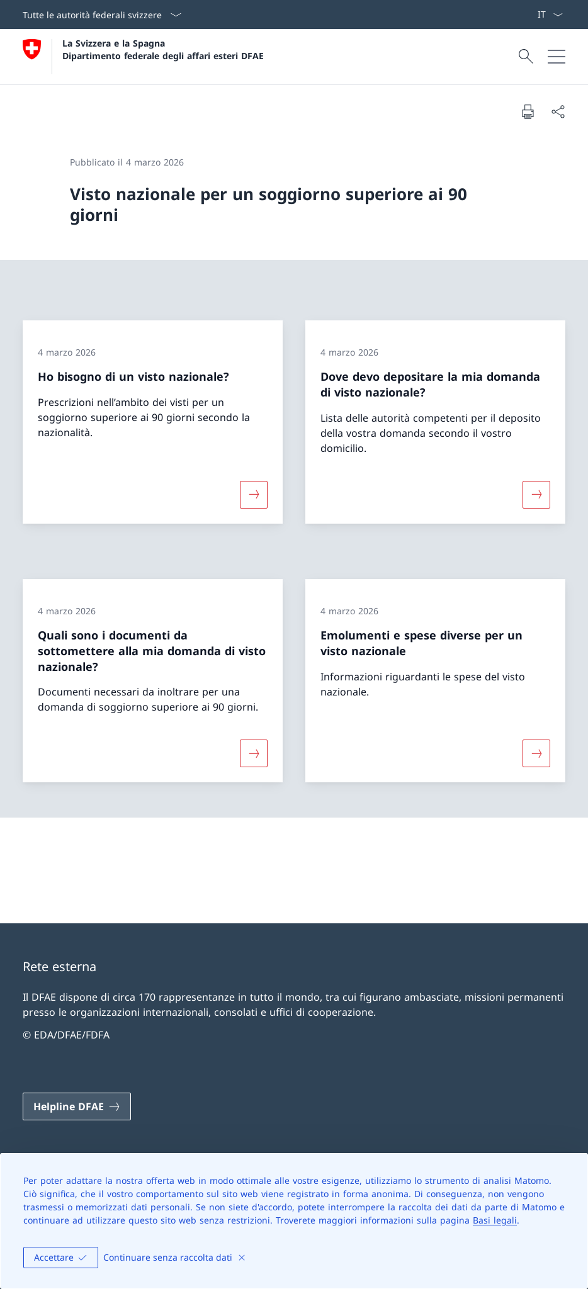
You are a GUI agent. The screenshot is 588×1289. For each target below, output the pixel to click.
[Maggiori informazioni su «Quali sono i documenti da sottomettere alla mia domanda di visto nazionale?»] (254, 753)
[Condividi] (558, 111)
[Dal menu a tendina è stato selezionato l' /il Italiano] (549, 14)
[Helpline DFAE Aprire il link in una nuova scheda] (77, 1106)
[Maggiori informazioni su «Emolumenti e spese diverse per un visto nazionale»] (536, 753)
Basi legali (495, 1220)
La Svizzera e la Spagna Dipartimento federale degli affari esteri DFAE (163, 49)
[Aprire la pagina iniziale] (143, 56)
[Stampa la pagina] (527, 111)
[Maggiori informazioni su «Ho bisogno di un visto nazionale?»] (254, 495)
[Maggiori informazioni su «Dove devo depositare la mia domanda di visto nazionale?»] (536, 495)
